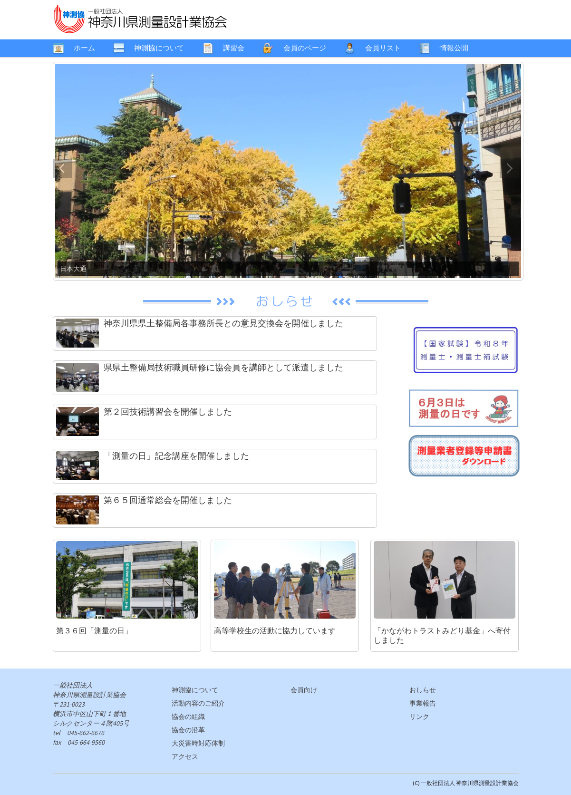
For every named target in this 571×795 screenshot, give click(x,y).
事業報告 (422, 703)
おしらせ (422, 690)
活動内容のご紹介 (198, 703)
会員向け (303, 690)
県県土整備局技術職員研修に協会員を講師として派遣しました (223, 367)
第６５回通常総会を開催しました (168, 499)
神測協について (195, 690)
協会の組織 (188, 716)
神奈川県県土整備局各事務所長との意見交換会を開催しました (223, 323)
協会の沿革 (188, 730)
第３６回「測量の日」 (94, 630)
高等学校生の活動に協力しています (275, 630)
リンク (419, 716)
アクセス (185, 756)
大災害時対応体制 (198, 743)
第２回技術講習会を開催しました (168, 411)
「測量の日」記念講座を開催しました (176, 455)
